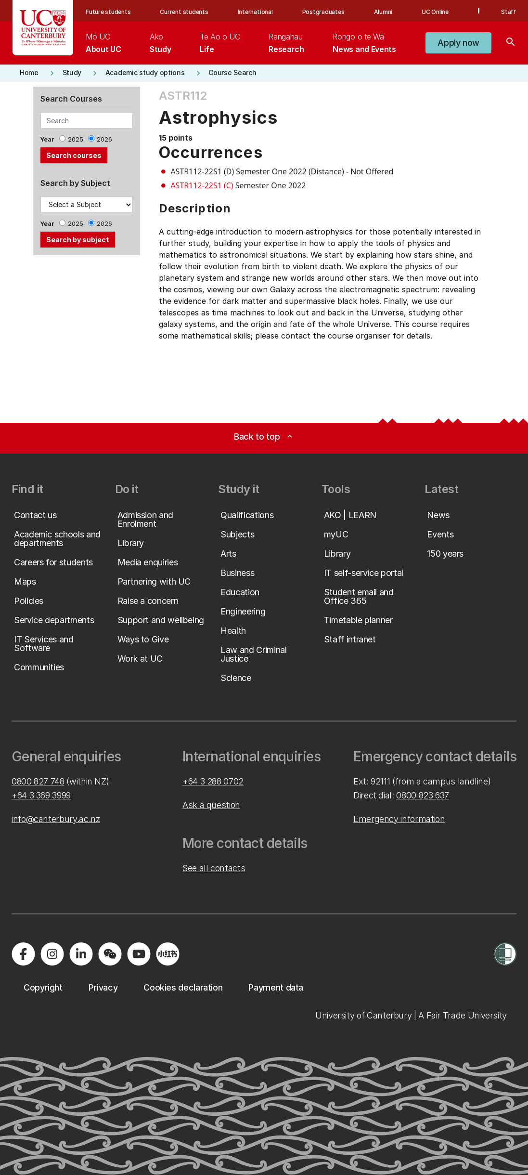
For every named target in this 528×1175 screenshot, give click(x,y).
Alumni (383, 11)
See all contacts (213, 868)
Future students (108, 11)
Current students (184, 11)
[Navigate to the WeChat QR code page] (109, 954)
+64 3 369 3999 (41, 795)
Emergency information (399, 819)
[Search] (510, 43)
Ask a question (211, 805)
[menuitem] (103, 43)
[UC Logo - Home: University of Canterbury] (43, 27)
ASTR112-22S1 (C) (202, 185)
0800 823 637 (422, 795)
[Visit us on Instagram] (52, 954)
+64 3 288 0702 (213, 781)
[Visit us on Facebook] (23, 954)
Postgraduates (323, 11)
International (255, 11)
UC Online (435, 11)
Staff (508, 11)
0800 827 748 (38, 781)
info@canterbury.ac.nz (56, 819)
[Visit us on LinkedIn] (80, 954)
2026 (104, 139)
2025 (75, 139)
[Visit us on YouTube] (138, 954)
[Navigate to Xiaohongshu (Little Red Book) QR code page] (167, 954)
